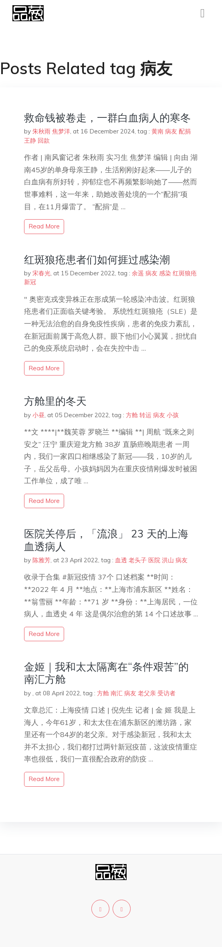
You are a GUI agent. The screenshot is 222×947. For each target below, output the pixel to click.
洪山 (168, 560)
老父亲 (147, 693)
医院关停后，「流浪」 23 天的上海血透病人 (106, 540)
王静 (30, 140)
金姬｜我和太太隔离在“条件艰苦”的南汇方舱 (106, 673)
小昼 (38, 415)
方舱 (132, 415)
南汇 (117, 693)
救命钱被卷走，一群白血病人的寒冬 (107, 117)
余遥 (138, 273)
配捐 (185, 131)
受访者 (166, 693)
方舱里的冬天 (55, 401)
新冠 (30, 282)
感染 (165, 273)
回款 (44, 140)
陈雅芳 (41, 560)
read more (44, 226)
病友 (171, 131)
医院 (154, 560)
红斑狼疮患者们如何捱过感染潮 (97, 259)
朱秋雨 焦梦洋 (51, 131)
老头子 (138, 560)
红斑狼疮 (185, 273)
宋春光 (41, 273)
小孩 (173, 415)
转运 (145, 415)
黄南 (157, 131)
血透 (121, 560)
